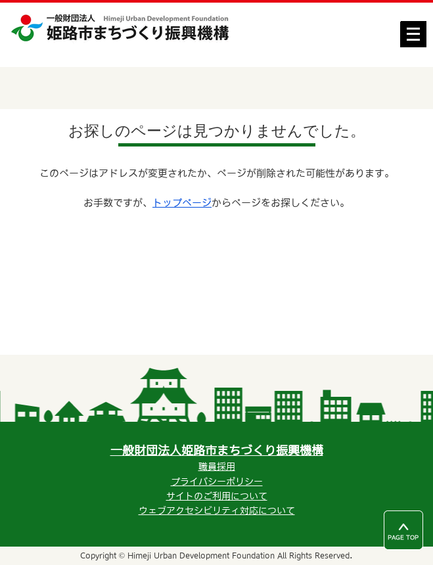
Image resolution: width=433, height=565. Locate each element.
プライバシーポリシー (217, 481)
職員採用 (216, 466)
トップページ (182, 203)
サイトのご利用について (216, 496)
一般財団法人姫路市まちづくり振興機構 (216, 450)
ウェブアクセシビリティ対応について (217, 510)
